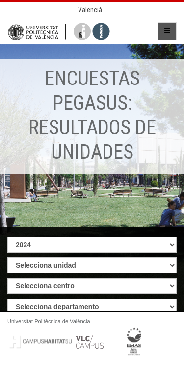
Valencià (90, 10)
